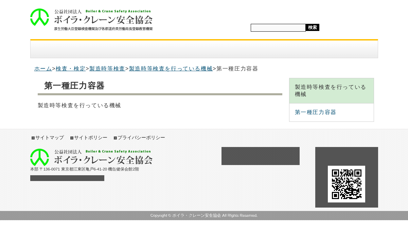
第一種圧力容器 (316, 112)
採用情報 (303, 49)
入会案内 (104, 49)
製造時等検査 (107, 68)
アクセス (352, 49)
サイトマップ (49, 137)
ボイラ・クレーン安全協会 (91, 20)
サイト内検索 (235, 27)
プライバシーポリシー (141, 137)
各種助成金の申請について (260, 156)
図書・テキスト (253, 49)
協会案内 (55, 49)
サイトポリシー (90, 137)
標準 (364, 28)
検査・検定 (154, 49)
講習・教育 (204, 49)
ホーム (43, 68)
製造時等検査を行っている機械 (171, 68)
